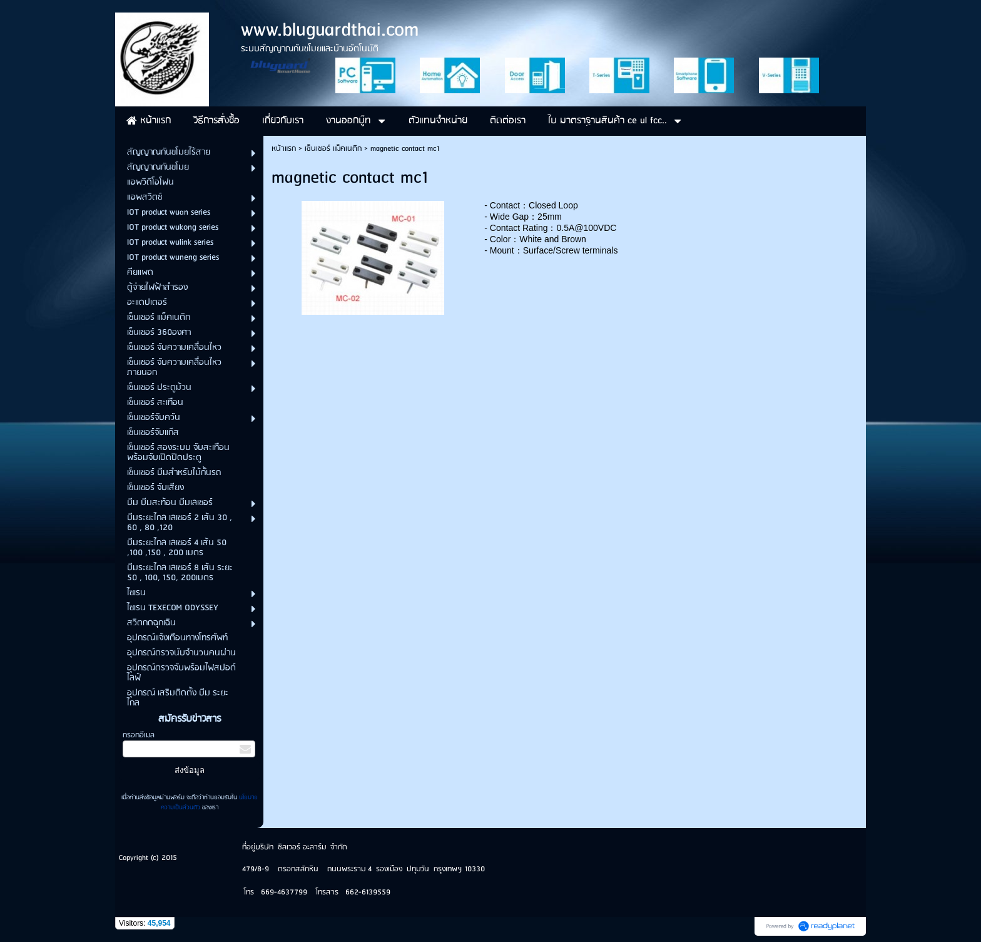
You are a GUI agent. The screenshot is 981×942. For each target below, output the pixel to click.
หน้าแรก (284, 148)
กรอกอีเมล (139, 735)
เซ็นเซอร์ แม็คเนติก (333, 148)
